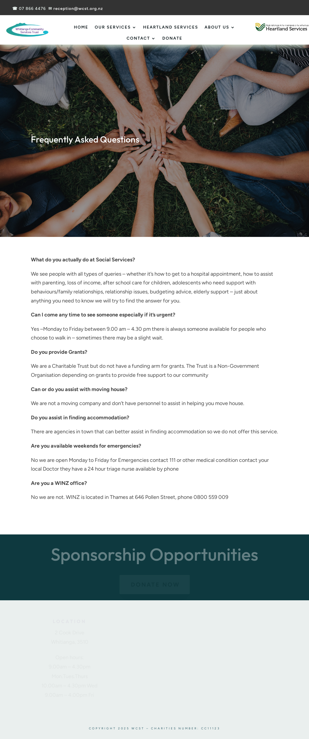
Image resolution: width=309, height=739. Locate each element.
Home (81, 27)
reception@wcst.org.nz (78, 8)
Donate (172, 38)
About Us (217, 27)
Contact (138, 38)
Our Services (113, 27)
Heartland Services (170, 27)
